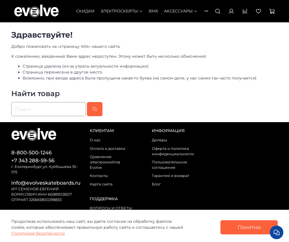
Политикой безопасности (38, 233)
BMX (153, 11)
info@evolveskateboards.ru (45, 183)
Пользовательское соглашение (169, 165)
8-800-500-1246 (31, 152)
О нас (95, 140)
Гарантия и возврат (170, 176)
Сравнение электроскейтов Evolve (105, 162)
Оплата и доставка (107, 148)
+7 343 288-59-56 (32, 160)
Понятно (249, 227)
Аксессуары (181, 11)
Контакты (99, 176)
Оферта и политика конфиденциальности (173, 151)
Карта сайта (101, 184)
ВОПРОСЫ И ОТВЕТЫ (111, 208)
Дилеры (159, 140)
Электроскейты (121, 11)
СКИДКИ (85, 11)
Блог (156, 184)
